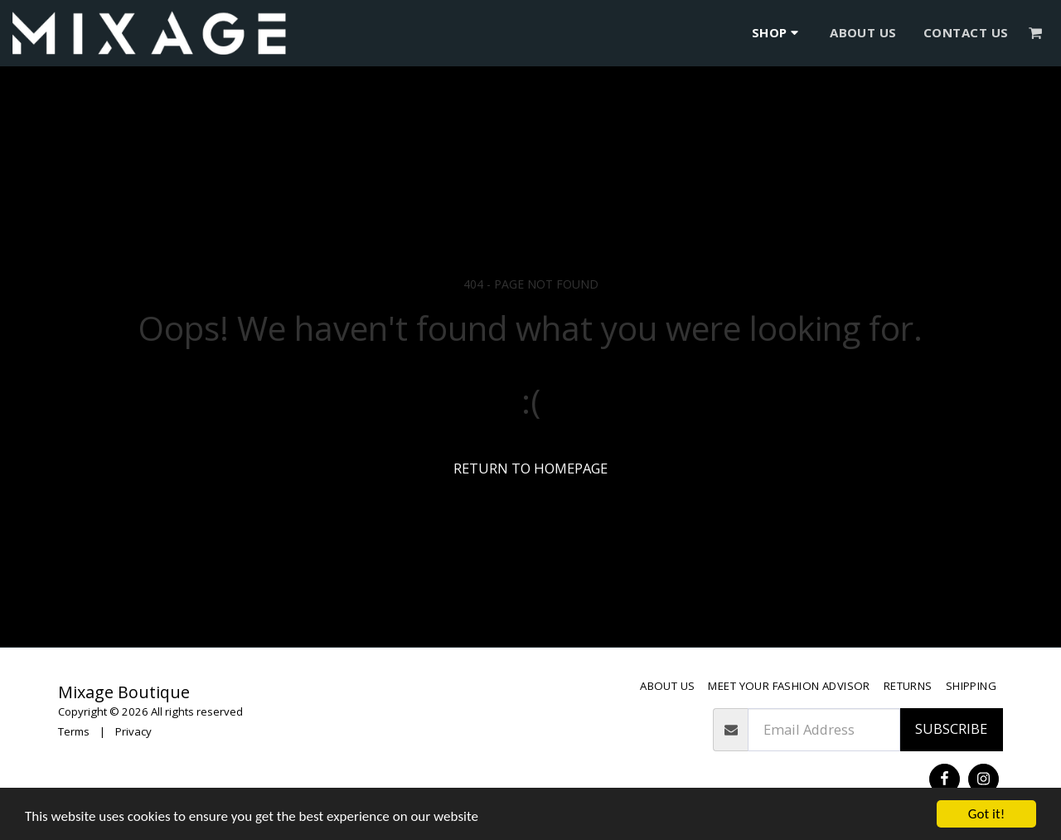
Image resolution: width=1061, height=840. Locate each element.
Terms (74, 731)
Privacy (133, 731)
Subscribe (951, 728)
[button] (1036, 33)
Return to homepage (530, 468)
